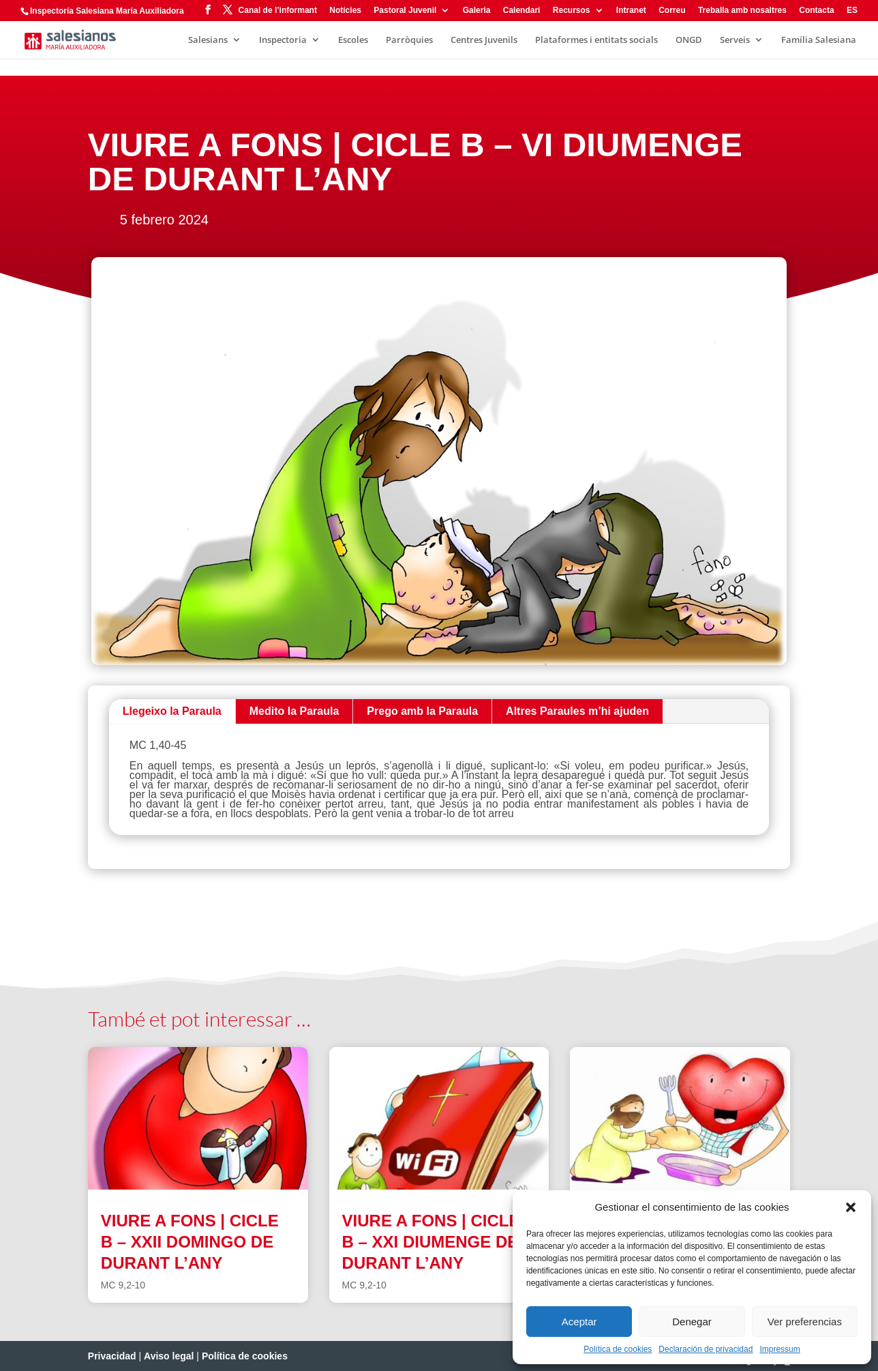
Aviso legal (169, 1356)
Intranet (631, 10)
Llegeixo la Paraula (172, 711)
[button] (851, 1207)
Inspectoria (283, 40)
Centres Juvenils (484, 40)
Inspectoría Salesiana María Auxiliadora (107, 11)
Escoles (353, 40)
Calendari (522, 10)
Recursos (571, 10)
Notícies (345, 10)
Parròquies (409, 40)
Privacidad (112, 1356)
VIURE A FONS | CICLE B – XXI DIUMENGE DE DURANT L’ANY (431, 1241)
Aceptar (579, 1321)
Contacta (816, 10)
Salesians (208, 40)
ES (852, 10)
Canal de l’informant (278, 10)
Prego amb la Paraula (422, 711)
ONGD (689, 40)
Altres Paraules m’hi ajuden (577, 711)
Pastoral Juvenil (405, 10)
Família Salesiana (818, 40)
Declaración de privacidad (705, 1349)
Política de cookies (618, 1349)
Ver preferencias (805, 1321)
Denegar (692, 1321)
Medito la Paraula (294, 711)
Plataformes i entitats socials (596, 40)
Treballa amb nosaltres (742, 10)
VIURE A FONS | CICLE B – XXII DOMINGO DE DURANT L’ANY (190, 1241)
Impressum (779, 1349)
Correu (671, 10)
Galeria (477, 10)
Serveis (735, 40)
